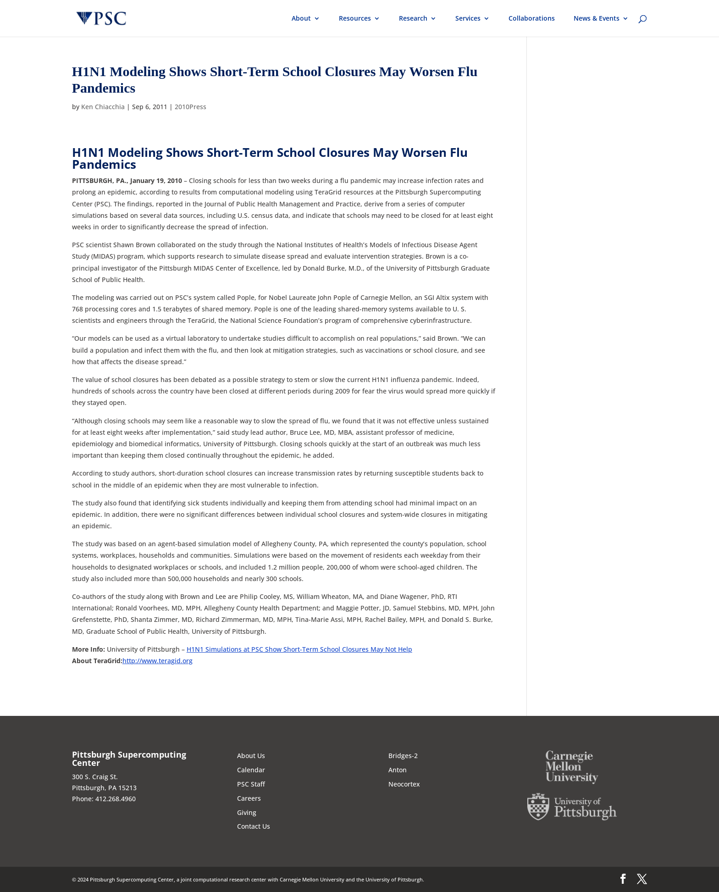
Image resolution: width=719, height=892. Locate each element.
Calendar (251, 769)
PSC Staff (251, 784)
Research (413, 18)
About (301, 18)
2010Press (190, 106)
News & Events (596, 18)
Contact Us (253, 826)
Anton (397, 769)
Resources (355, 18)
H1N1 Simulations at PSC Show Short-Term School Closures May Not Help (299, 649)
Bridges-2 (403, 755)
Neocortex (404, 784)
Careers (249, 798)
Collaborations (532, 18)
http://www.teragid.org (157, 660)
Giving (246, 812)
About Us (251, 755)
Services (468, 18)
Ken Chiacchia (103, 106)
